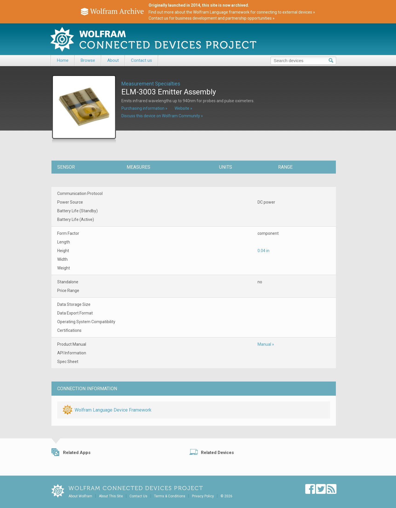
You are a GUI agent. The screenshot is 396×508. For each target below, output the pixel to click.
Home (63, 60)
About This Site (111, 496)
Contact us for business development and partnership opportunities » (212, 18)
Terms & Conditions (169, 496)
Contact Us (138, 496)
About (113, 60)
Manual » (266, 344)
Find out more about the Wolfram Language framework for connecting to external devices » (232, 12)
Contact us (141, 60)
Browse (88, 60)
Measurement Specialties (150, 84)
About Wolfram (80, 496)
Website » (183, 108)
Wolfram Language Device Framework (113, 410)
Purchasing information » (144, 108)
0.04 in (263, 250)
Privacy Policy (203, 496)
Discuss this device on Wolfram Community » (162, 115)
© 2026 (226, 496)
